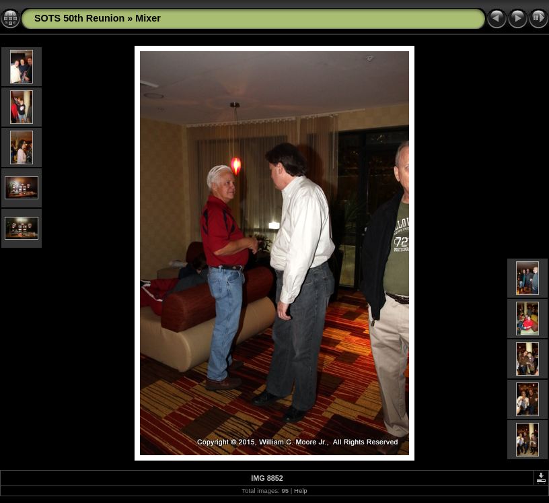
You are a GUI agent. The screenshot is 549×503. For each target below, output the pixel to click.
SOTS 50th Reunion (79, 18)
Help (300, 490)
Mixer (148, 18)
